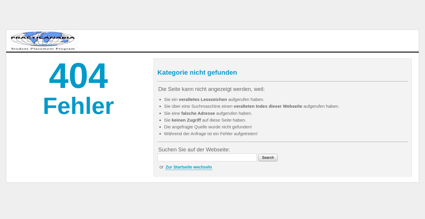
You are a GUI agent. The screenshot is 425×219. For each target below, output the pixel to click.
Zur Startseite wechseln (189, 167)
